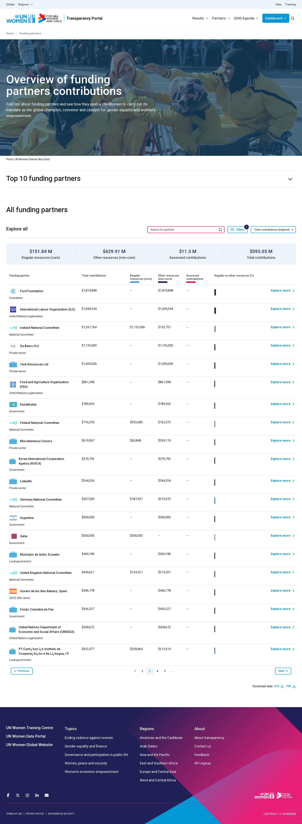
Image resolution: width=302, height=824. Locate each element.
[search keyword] (185, 229)
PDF (288, 686)
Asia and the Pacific (155, 754)
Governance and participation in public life (96, 754)
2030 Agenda (244, 18)
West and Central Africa (158, 780)
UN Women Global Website (29, 744)
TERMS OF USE (14, 813)
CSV (276, 686)
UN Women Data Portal (26, 736)
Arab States (149, 746)
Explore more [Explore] (280, 290)
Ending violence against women (89, 737)
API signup (202, 763)
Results (198, 18)
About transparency (209, 737)
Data (278, 4)
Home (10, 33)
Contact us (202, 746)
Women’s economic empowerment (91, 771)
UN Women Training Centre (29, 727)
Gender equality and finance (86, 746)
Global (10, 4)
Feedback (201, 754)
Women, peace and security (86, 763)
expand (294, 179)
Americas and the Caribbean (161, 737)
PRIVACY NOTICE (35, 813)
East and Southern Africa (159, 763)
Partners (219, 18)
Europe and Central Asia (158, 771)
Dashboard (273, 18)
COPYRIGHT (270, 814)
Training (290, 4)
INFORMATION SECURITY (61, 813)
